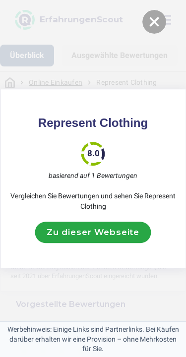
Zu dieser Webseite (93, 232)
